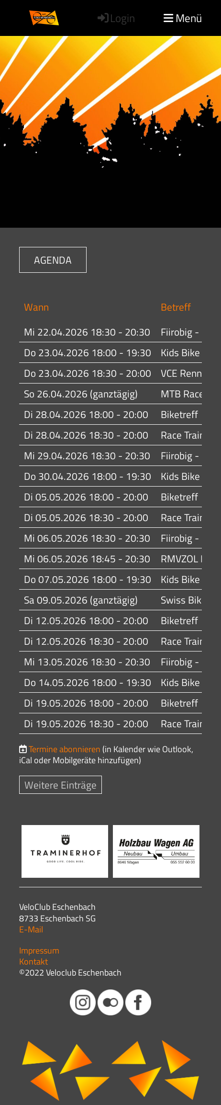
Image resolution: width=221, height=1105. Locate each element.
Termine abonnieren (64, 749)
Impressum (39, 950)
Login (115, 18)
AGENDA (53, 260)
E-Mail (31, 929)
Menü (183, 17)
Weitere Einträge (60, 784)
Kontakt (33, 961)
